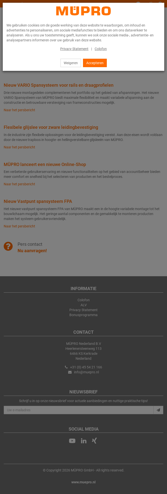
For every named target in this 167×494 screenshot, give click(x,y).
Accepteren (95, 63)
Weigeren (71, 63)
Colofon (101, 49)
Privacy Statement (74, 49)
